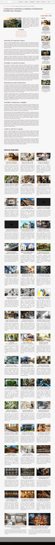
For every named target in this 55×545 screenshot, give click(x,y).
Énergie (26, 1)
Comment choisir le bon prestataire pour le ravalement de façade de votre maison (11, 478)
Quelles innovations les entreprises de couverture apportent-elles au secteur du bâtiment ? (27, 276)
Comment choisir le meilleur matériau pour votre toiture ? (11, 186)
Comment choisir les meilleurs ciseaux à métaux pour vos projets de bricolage (43, 456)
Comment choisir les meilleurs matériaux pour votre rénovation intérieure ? (27, 186)
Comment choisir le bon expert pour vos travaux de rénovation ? (11, 231)
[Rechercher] (8, 2)
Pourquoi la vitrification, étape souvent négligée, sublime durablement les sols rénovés (46, 28)
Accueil (5, 6)
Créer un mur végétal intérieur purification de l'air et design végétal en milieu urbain (11, 389)
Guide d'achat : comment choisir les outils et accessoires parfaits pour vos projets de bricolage (27, 478)
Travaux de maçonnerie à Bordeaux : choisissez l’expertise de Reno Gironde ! (43, 163)
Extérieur (43, 1)
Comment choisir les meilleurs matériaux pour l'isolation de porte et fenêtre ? (11, 254)
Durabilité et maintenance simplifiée (21, 35)
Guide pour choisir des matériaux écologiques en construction (11, 411)
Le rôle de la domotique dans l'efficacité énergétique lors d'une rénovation (39, 527)
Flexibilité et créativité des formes (21, 32)
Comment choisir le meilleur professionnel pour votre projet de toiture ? (27, 231)
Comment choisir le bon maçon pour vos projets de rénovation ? (27, 321)
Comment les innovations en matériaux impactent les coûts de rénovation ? (11, 276)
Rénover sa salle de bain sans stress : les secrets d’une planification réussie (46, 43)
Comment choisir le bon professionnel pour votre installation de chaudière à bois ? (43, 186)
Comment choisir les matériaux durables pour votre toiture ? (27, 208)
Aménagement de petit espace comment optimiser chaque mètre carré (43, 366)
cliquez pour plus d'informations (13, 99)
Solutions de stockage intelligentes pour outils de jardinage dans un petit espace (11, 367)
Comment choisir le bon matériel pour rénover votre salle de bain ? (27, 299)
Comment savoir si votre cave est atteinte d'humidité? (43, 275)
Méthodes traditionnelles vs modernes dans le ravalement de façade (27, 253)
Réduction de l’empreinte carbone (21, 31)
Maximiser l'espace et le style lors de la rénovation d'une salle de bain (43, 321)
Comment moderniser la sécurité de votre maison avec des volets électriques (27, 434)
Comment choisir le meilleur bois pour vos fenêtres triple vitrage (11, 434)
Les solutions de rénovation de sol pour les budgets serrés (43, 434)
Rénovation (20, 1)
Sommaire (21, 29)
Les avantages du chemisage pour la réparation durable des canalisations (43, 389)
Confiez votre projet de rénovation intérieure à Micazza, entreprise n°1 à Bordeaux (44, 412)
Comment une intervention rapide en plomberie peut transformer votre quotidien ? (11, 321)
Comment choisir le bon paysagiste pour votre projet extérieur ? (45, 87)
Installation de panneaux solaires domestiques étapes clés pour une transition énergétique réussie (27, 367)
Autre (49, 1)
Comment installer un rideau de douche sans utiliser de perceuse (27, 411)
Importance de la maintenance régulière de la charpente (11, 456)
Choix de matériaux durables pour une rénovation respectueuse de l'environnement (43, 344)
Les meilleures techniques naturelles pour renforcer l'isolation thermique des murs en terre (27, 501)
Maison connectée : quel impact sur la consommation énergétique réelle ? (46, 73)
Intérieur (38, 1)
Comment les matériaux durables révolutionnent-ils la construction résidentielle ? (43, 254)
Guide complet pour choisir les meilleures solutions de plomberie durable (27, 389)
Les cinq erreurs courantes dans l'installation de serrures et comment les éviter (43, 478)
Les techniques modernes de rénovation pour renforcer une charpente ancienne (43, 501)
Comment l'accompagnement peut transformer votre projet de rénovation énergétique (11, 344)
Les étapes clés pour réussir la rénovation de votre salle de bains (15, 527)
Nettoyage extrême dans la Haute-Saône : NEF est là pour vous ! (43, 299)
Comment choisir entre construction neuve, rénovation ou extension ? (11, 299)
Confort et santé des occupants (21, 36)
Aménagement (32, 1)
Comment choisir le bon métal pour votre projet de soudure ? (43, 231)
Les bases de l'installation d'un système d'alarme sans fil (11, 208)
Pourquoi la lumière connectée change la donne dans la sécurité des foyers (46, 58)
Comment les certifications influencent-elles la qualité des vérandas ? (43, 208)
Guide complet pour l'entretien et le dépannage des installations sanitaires (27, 344)
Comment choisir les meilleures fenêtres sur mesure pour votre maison (27, 456)
